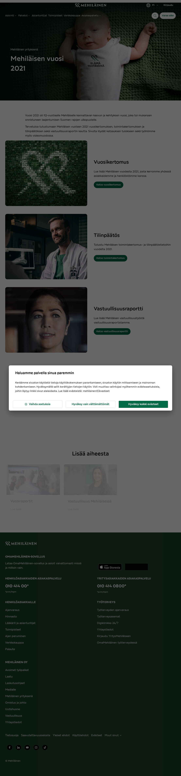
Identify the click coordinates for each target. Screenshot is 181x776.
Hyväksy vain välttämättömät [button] (90, 404)
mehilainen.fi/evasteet (96, 391)
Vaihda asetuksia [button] (37, 404)
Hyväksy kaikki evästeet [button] (143, 404)
